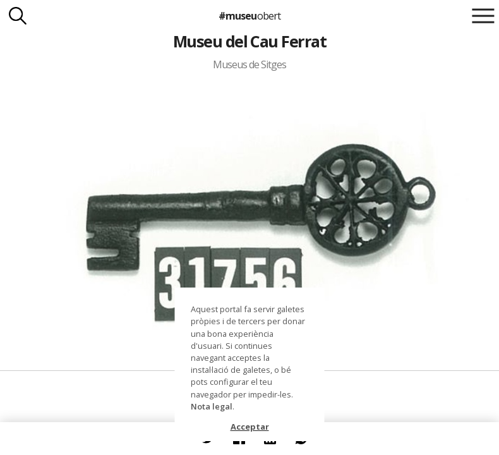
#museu (249, 16)
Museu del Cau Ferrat (250, 41)
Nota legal (211, 406)
